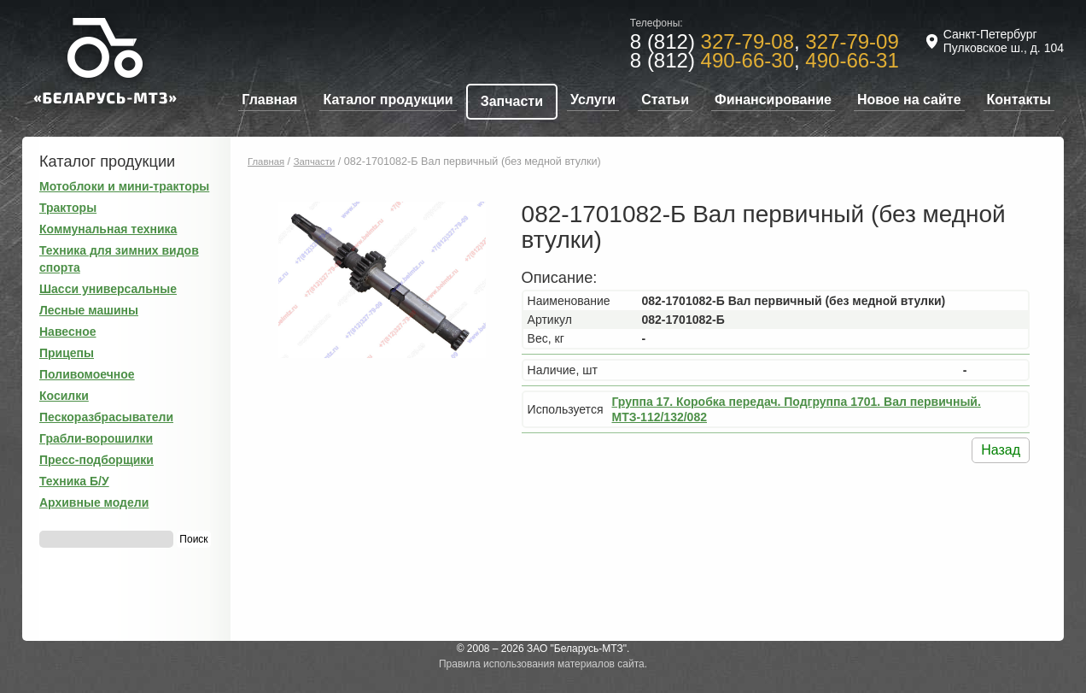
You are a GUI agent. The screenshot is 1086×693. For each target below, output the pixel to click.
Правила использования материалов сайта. (543, 664)
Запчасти (512, 101)
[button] (484, 217)
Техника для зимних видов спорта (119, 259)
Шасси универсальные (108, 289)
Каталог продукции (387, 99)
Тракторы (67, 207)
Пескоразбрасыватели (106, 417)
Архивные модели (94, 502)
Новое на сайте (909, 99)
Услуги (593, 99)
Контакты (1019, 99)
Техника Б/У (74, 481)
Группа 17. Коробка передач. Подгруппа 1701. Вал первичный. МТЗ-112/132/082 (795, 409)
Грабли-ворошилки (96, 438)
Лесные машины (88, 310)
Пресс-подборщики (96, 460)
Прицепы (66, 353)
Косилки (64, 395)
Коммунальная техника (108, 229)
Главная (269, 99)
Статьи (665, 99)
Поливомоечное (87, 374)
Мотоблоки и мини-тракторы (124, 186)
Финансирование (773, 99)
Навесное (67, 331)
